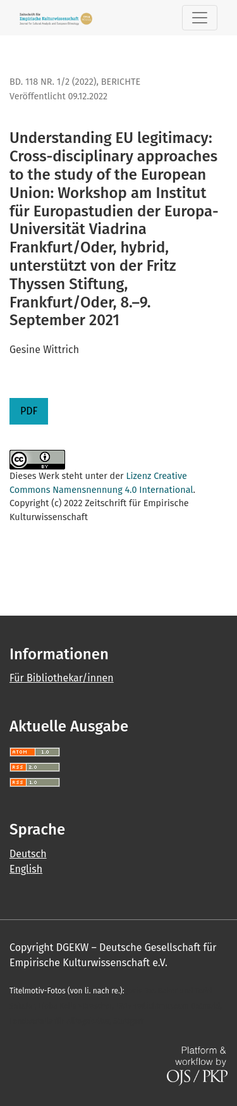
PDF (28, 411)
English (25, 869)
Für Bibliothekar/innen (61, 678)
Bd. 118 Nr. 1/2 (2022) (52, 82)
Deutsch (28, 854)
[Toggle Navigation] (199, 17)
